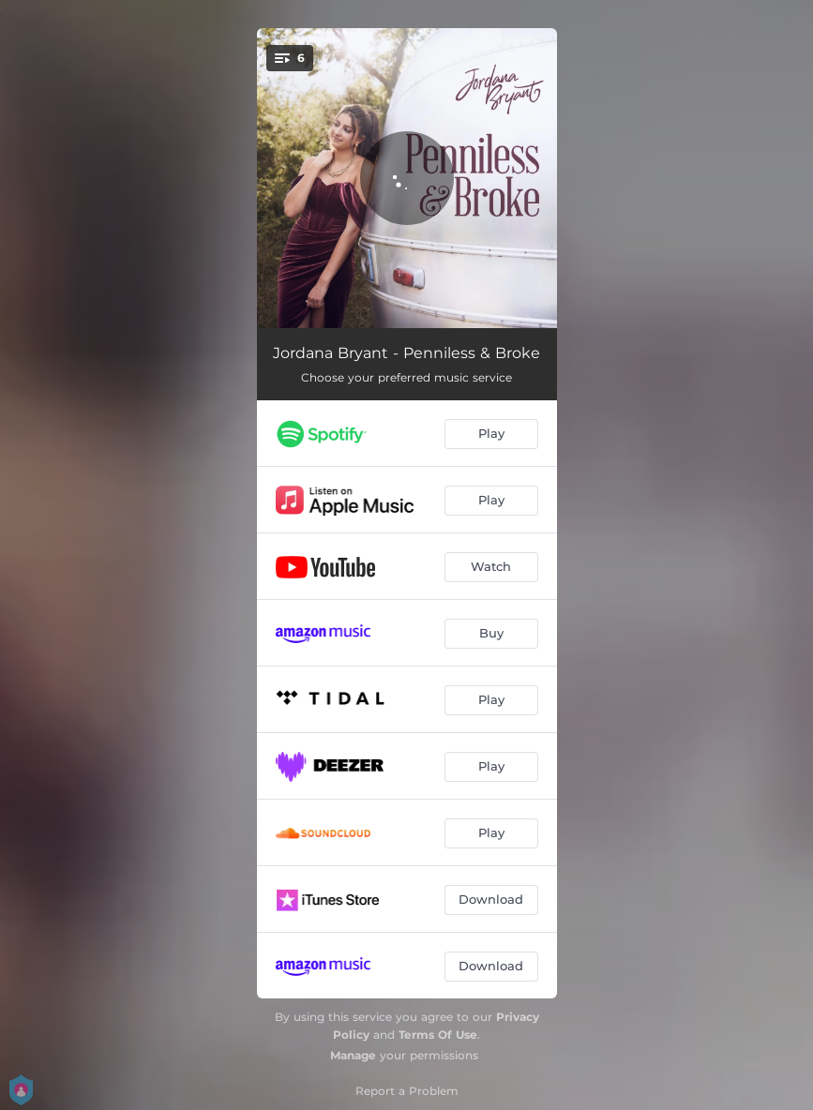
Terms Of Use (438, 1035)
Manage (353, 1055)
